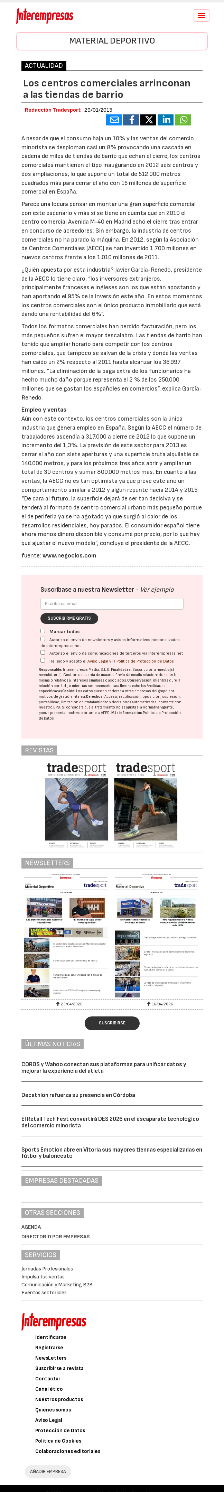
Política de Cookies (58, 1441)
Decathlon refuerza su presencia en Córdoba (78, 1095)
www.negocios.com (69, 555)
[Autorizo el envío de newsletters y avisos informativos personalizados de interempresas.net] (42, 639)
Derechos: (95, 696)
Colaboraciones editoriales (67, 1451)
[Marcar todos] (42, 631)
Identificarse (50, 1337)
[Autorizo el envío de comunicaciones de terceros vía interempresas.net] (42, 652)
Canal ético (49, 1389)
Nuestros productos (59, 1399)
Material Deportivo (112, 41)
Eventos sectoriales (44, 1292)
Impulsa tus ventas (43, 1277)
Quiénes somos (53, 1410)
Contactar (47, 1379)
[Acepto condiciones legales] (42, 660)
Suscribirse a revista (59, 1368)
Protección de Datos (60, 1430)
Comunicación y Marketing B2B (57, 1285)
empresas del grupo (151, 691)
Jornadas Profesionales (47, 1269)
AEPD (105, 713)
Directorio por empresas (55, 1236)
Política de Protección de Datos (145, 661)
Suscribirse (112, 1023)
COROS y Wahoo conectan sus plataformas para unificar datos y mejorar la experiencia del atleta (103, 1068)
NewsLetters (50, 1358)
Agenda (31, 1227)
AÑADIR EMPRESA (48, 1471)
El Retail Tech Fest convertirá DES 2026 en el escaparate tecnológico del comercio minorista (110, 1122)
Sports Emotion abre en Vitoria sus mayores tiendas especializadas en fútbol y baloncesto (111, 1153)
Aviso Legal (97, 661)
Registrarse (49, 1347)
